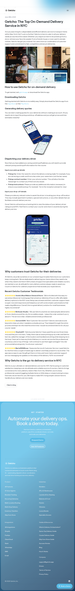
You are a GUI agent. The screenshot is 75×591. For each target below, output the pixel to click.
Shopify (7, 531)
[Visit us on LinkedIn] (69, 581)
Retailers (42, 487)
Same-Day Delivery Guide (47, 531)
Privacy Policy (43, 574)
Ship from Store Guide (46, 539)
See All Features (37, 446)
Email (7, 555)
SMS (6, 551)
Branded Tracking (11, 495)
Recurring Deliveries (11, 499)
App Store (12, 104)
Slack (6, 543)
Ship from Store (10, 515)
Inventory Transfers (11, 511)
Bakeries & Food (44, 499)
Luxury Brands (44, 511)
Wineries (42, 507)
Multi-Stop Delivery (11, 507)
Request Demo (37, 440)
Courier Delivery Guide (46, 535)
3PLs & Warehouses (46, 491)
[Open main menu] (67, 10)
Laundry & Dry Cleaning (47, 495)
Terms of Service (45, 570)
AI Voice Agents (10, 491)
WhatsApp (8, 547)
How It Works (43, 551)
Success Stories (44, 543)
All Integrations (10, 527)
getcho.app (23, 92)
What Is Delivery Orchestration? (50, 527)
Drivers (41, 566)
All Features (9, 487)
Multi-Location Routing (12, 503)
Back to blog (11, 385)
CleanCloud (9, 539)
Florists (41, 503)
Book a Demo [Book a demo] (65, 586)
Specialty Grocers (45, 515)
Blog (40, 547)
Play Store (24, 104)
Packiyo (7, 535)
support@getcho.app (46, 562)
